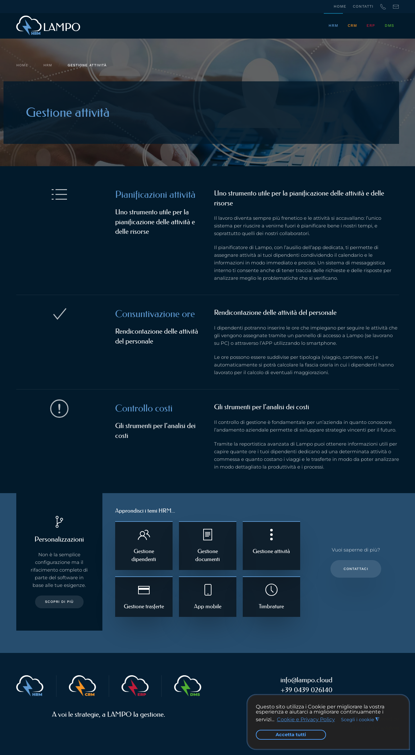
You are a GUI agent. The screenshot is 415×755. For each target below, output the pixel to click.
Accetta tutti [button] (291, 734)
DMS (389, 25)
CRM (352, 25)
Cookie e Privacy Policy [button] (306, 719)
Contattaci (356, 569)
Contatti (363, 6)
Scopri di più (59, 602)
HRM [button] (333, 25)
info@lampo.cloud (306, 680)
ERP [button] (371, 25)
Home (340, 6)
